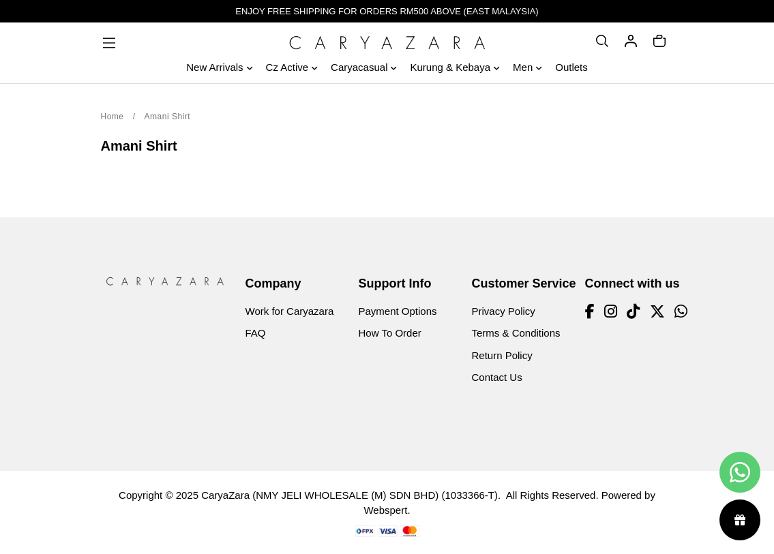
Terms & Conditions (516, 333)
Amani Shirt (168, 116)
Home (112, 116)
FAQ (255, 333)
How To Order (390, 333)
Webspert (385, 510)
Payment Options (398, 311)
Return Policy (502, 355)
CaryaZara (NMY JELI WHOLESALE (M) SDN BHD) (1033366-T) (349, 495)
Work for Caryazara (289, 311)
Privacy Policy (503, 311)
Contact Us (497, 377)
